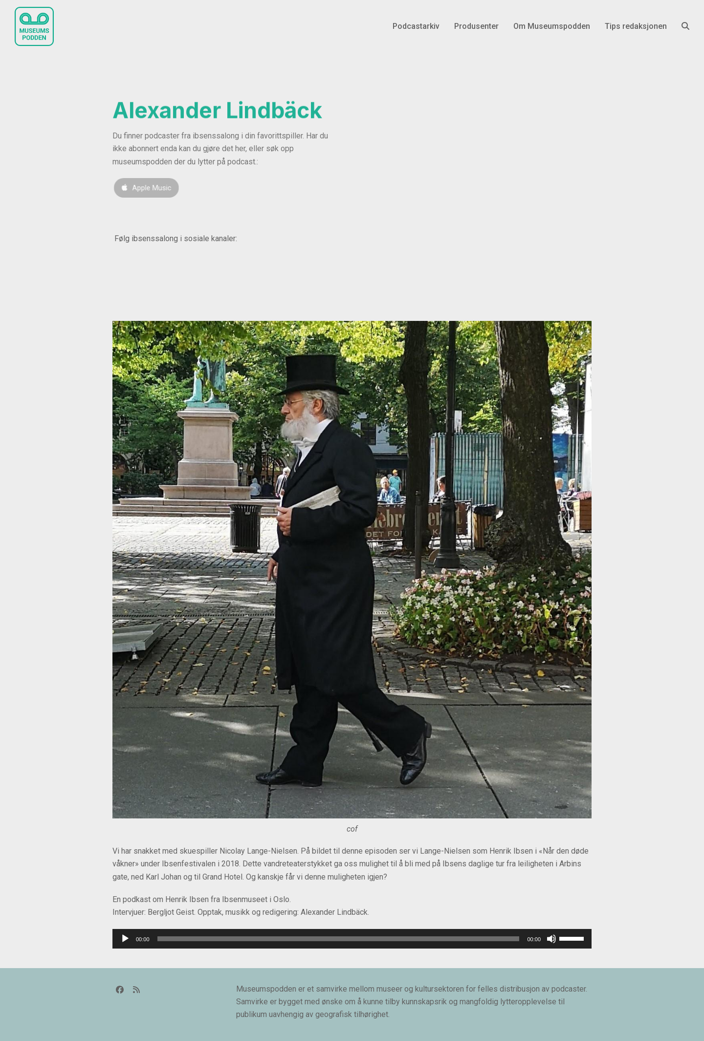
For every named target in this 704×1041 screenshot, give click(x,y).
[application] (352, 939)
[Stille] (551, 939)
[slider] (338, 938)
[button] (685, 26)
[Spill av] (125, 939)
